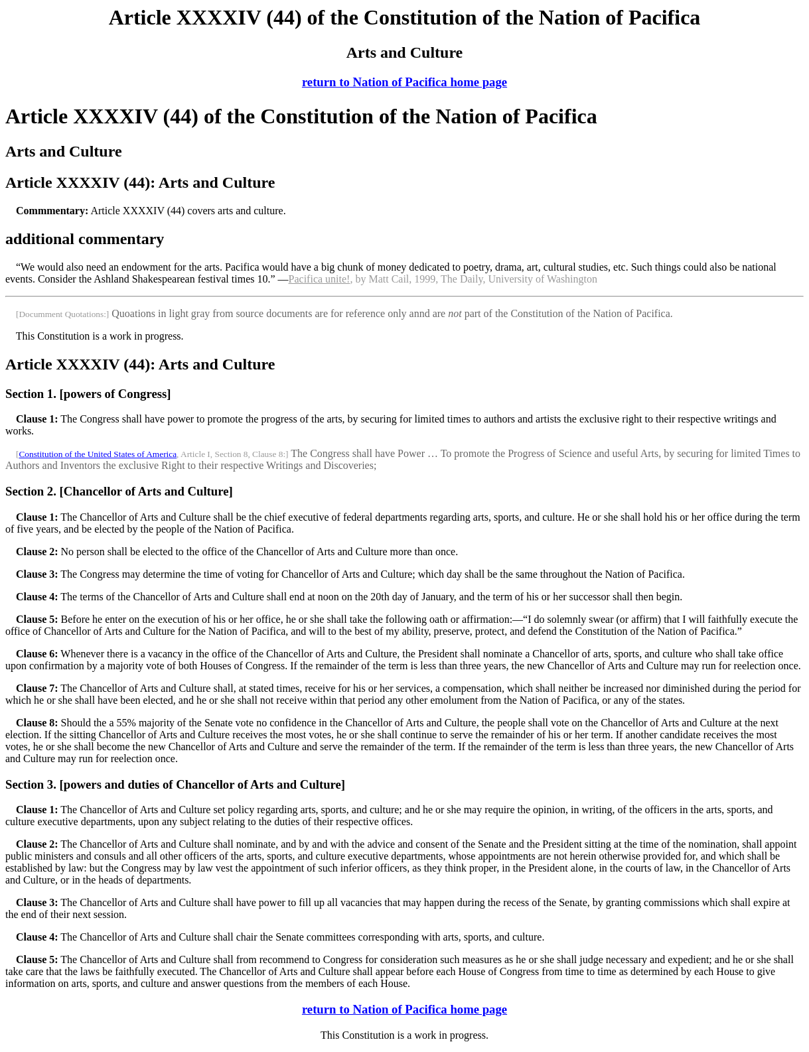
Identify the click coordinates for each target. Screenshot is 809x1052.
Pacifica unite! (319, 279)
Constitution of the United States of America (98, 454)
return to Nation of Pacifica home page (404, 82)
